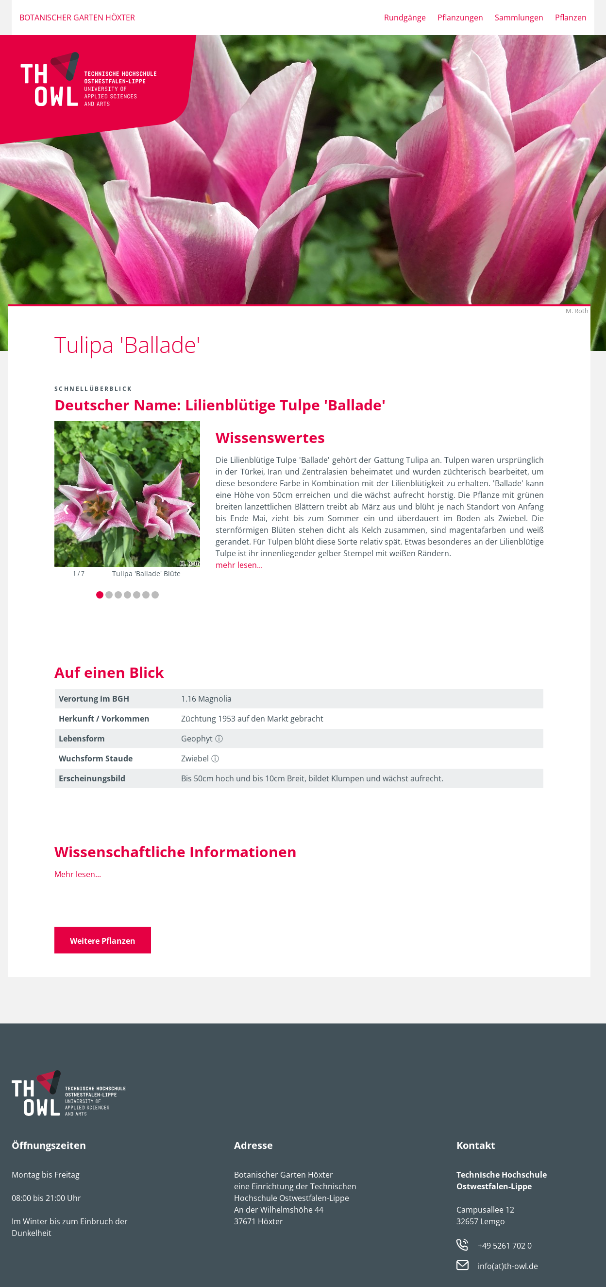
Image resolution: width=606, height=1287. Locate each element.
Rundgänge (405, 17)
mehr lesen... (239, 565)
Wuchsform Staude (96, 758)
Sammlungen (519, 17)
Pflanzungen (460, 17)
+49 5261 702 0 (505, 1245)
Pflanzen (571, 17)
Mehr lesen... (77, 874)
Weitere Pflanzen (102, 940)
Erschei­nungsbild (92, 778)
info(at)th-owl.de (508, 1266)
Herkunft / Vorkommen (104, 718)
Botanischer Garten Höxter (77, 17)
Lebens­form (82, 738)
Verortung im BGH (94, 698)
